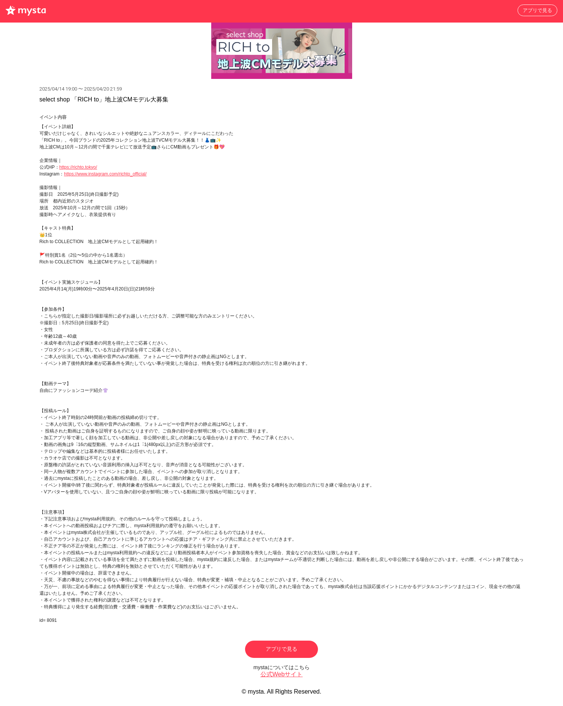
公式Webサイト (281, 674)
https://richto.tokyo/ (78, 167)
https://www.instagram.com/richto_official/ (105, 174)
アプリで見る (537, 10)
